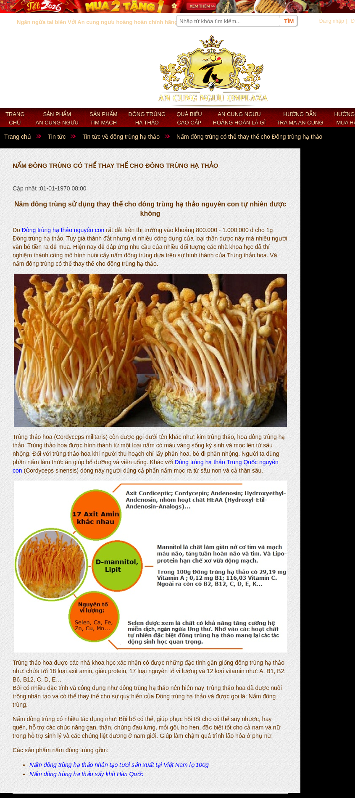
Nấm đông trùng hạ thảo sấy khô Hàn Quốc (86, 774)
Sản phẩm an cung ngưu (57, 118)
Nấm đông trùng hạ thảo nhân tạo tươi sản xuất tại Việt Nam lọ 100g (119, 764)
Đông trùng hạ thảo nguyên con (63, 230)
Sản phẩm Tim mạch (103, 118)
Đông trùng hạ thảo (147, 118)
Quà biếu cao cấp (189, 118)
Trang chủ (15, 118)
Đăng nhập (331, 21)
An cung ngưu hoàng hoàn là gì (239, 118)
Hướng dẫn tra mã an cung (299, 118)
